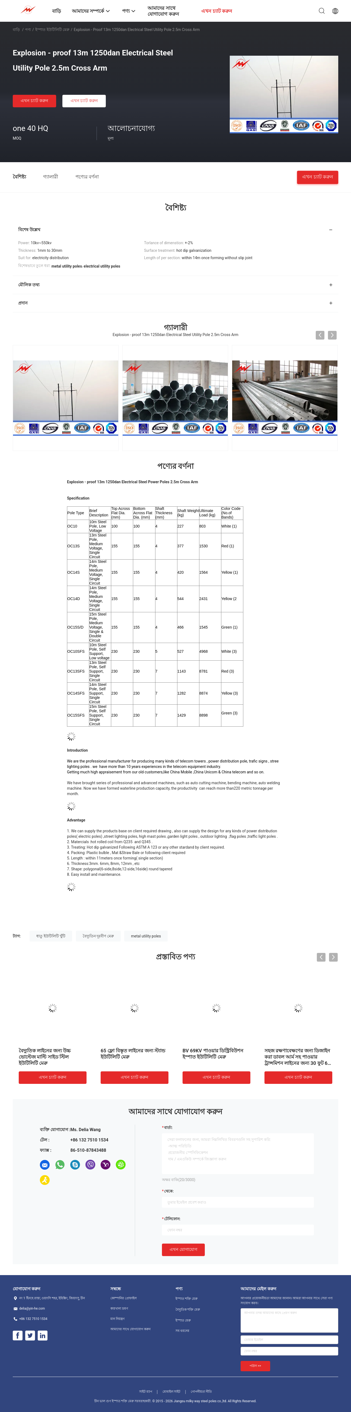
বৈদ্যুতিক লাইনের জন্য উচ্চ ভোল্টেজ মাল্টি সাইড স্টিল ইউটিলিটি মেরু (45, 1057)
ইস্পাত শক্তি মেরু (186, 1299)
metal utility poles (146, 936)
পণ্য (28, 29)
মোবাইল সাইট (171, 1392)
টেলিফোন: (172, 1219)
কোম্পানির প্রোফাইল (123, 1298)
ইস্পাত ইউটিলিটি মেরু (52, 29)
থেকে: (169, 1191)
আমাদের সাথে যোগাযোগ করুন (130, 1329)
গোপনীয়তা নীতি (201, 1392)
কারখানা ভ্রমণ (119, 1308)
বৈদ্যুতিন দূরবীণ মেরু (98, 936)
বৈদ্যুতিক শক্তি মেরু (188, 1309)
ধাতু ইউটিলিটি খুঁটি (50, 936)
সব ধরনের (182, 1331)
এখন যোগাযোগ (183, 1249)
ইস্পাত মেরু (183, 1320)
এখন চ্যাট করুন (34, 100)
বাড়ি (16, 29)
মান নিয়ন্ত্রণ (117, 1319)
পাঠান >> (255, 1366)
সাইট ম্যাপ (145, 1392)
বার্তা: (168, 1127)
